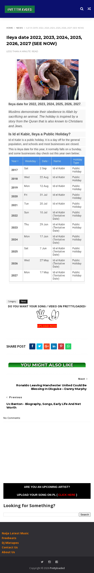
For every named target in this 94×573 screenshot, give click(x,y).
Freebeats (9, 538)
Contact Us (10, 547)
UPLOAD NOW (47, 326)
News (19, 28)
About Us (8, 552)
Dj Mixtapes (10, 543)
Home (9, 28)
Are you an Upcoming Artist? (47, 486)
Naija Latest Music (15, 533)
